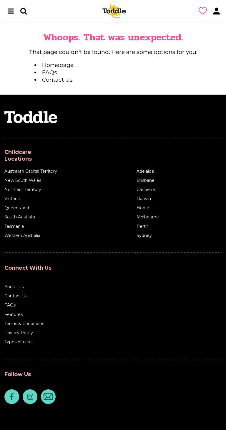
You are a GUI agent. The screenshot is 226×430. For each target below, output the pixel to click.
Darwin (144, 198)
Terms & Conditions (24, 323)
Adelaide (145, 171)
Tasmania (14, 226)
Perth (142, 226)
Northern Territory (22, 189)
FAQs (49, 72)
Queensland (16, 207)
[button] (203, 11)
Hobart (144, 207)
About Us (14, 286)
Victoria (12, 198)
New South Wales (22, 180)
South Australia (19, 217)
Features (13, 314)
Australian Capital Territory (30, 171)
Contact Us (57, 79)
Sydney (144, 235)
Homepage (58, 64)
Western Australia (22, 235)
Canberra (146, 189)
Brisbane (145, 180)
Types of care (18, 342)
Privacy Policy (18, 332)
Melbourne (148, 217)
